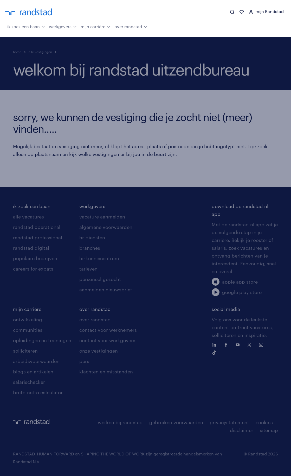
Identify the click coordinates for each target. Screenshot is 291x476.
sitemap (269, 430)
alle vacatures (28, 217)
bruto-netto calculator (38, 392)
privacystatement (229, 422)
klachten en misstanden (106, 371)
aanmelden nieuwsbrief (105, 289)
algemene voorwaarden (105, 227)
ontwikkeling (27, 319)
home (17, 52)
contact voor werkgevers (107, 340)
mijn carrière (96, 26)
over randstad (130, 26)
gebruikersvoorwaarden (176, 422)
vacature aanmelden (102, 217)
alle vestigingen (40, 52)
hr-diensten (92, 237)
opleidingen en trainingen (42, 340)
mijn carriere (27, 309)
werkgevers (63, 26)
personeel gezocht (100, 279)
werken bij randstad (120, 422)
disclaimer (241, 430)
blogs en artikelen (33, 371)
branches (89, 248)
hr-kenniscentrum (99, 258)
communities (27, 330)
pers (84, 361)
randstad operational (36, 227)
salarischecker (29, 382)
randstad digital (31, 248)
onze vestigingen (98, 351)
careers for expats (33, 269)
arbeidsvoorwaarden (36, 361)
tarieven (88, 269)
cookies (264, 422)
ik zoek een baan (26, 26)
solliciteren (25, 351)
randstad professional (37, 237)
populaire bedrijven (35, 258)
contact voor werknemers (108, 330)
